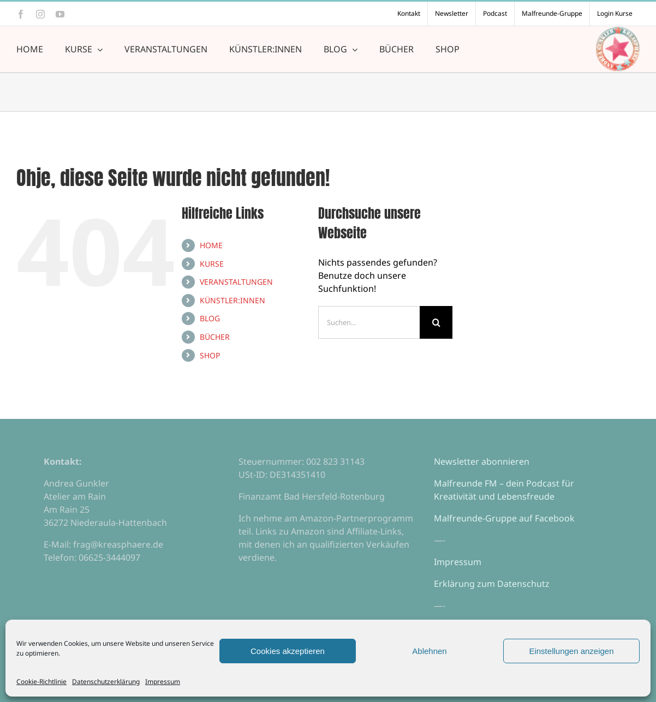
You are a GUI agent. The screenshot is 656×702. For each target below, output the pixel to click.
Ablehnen (429, 651)
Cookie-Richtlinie (41, 681)
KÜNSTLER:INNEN (232, 300)
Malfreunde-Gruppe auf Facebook (504, 518)
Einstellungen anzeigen (571, 651)
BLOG (210, 318)
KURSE (212, 264)
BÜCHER (215, 337)
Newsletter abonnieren (481, 461)
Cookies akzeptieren (288, 651)
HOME (211, 245)
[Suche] (436, 322)
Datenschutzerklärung (106, 681)
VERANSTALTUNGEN (236, 282)
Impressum (162, 681)
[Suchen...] (369, 322)
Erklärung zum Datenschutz (492, 584)
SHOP (210, 355)
